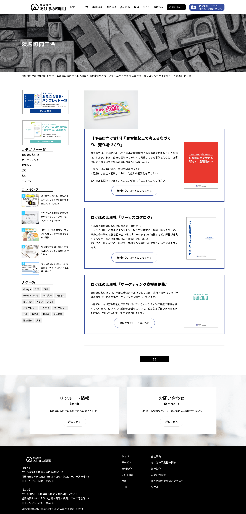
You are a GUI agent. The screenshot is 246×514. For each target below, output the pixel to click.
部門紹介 (111, 7)
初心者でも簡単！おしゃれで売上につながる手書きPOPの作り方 (55, 250)
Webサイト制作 (30, 295)
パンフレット (29, 307)
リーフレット (60, 307)
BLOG (146, 7)
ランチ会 (45, 307)
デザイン (27, 181)
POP (37, 289)
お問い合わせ (176, 7)
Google (27, 289)
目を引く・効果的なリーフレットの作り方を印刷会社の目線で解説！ (55, 233)
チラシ (39, 301)
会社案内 (125, 7)
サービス (83, 7)
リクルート (157, 487)
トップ (125, 456)
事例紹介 (97, 7)
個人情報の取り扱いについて (167, 481)
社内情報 (58, 314)
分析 (25, 314)
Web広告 (47, 295)
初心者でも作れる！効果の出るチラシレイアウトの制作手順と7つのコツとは (55, 199)
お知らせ (27, 165)
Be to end (127, 474)
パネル (50, 301)
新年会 (46, 314)
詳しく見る (74, 421)
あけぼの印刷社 (30, 154)
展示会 (35, 314)
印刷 (24, 175)
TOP (72, 7)
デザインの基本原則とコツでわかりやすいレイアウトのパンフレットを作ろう (55, 216)
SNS (46, 289)
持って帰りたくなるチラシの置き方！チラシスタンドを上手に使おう (55, 267)
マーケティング (30, 160)
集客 (38, 320)
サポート (127, 481)
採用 (136, 7)
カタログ (27, 301)
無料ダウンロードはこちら (134, 323)
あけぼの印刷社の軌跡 (163, 462)
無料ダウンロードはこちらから (134, 190)
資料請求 (158, 7)
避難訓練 (27, 320)
